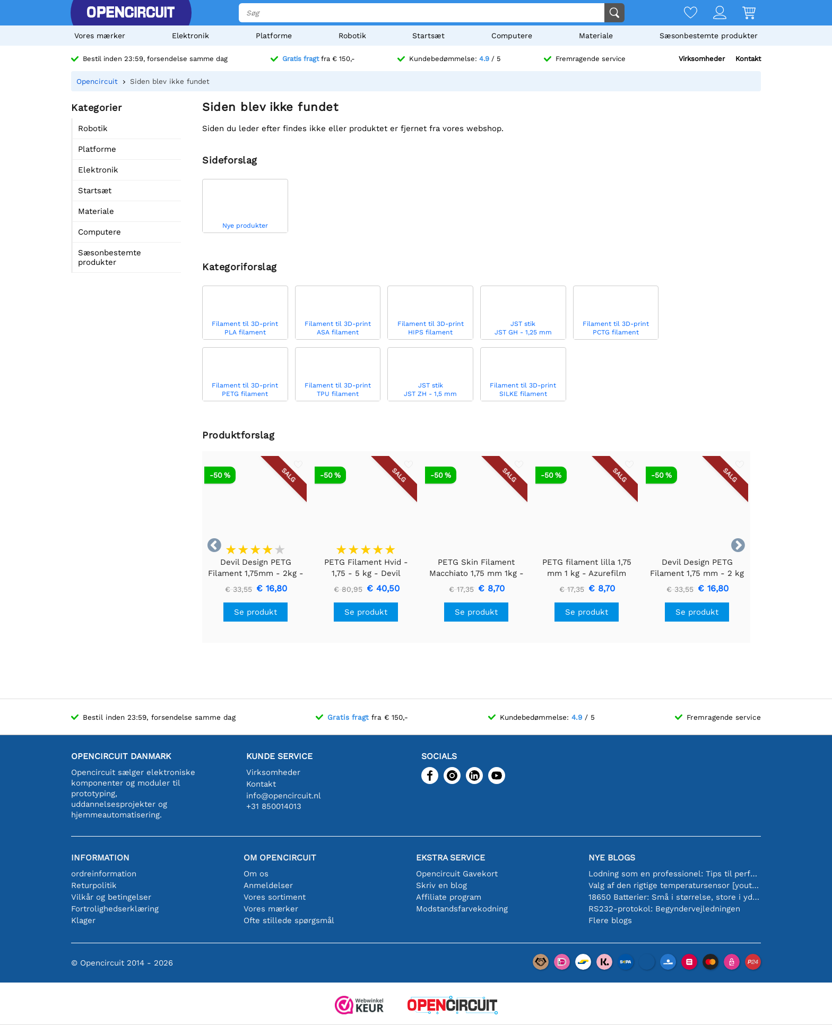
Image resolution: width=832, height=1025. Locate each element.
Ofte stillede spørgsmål (289, 920)
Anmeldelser (268, 885)
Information (100, 857)
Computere (511, 35)
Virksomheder (702, 59)
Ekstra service (450, 857)
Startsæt (428, 35)
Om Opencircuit (280, 857)
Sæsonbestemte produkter (709, 35)
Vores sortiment (275, 897)
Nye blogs (611, 857)
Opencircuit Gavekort (457, 873)
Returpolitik (94, 885)
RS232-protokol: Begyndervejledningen (664, 909)
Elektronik (190, 35)
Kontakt (748, 59)
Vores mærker (99, 35)
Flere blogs (610, 920)
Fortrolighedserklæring (115, 909)
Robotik (352, 35)
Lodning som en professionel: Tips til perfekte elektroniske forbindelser (674, 873)
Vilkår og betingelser (111, 897)
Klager (83, 920)
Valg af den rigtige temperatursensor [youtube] (674, 885)
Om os (256, 873)
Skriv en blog (441, 885)
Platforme (274, 35)
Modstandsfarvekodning (462, 909)
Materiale (596, 35)
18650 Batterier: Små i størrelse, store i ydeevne (674, 897)
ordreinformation (103, 873)
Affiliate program (448, 897)
